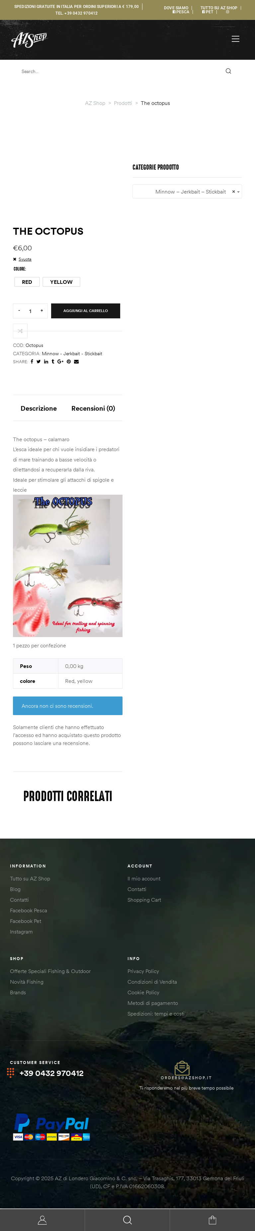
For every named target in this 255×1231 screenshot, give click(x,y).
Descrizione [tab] (39, 408)
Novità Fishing (26, 982)
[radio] (27, 282)
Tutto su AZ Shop (30, 879)
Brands (18, 993)
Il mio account (144, 879)
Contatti (19, 900)
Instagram (21, 932)
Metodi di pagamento (153, 1003)
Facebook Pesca (28, 911)
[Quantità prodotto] (30, 311)
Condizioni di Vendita (152, 982)
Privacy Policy (143, 971)
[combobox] (187, 191)
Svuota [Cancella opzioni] (25, 259)
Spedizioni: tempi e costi (156, 1014)
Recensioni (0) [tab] (93, 408)
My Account (42, 1220)
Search (127, 1220)
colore (19, 269)
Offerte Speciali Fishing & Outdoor (50, 971)
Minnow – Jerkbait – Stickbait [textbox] (187, 192)
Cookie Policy (143, 993)
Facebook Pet (25, 921)
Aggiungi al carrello (85, 310)
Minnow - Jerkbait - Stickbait (72, 354)
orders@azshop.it (186, 1078)
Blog (15, 889)
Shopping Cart (144, 900)
